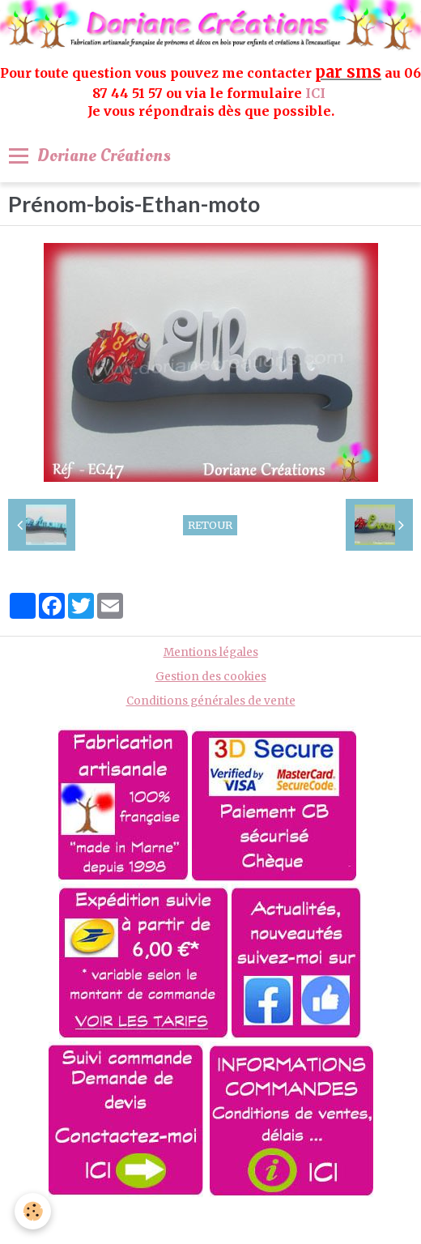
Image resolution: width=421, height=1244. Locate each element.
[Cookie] (33, 1211)
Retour (210, 524)
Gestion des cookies (210, 677)
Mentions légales (211, 652)
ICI (317, 93)
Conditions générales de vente (211, 701)
